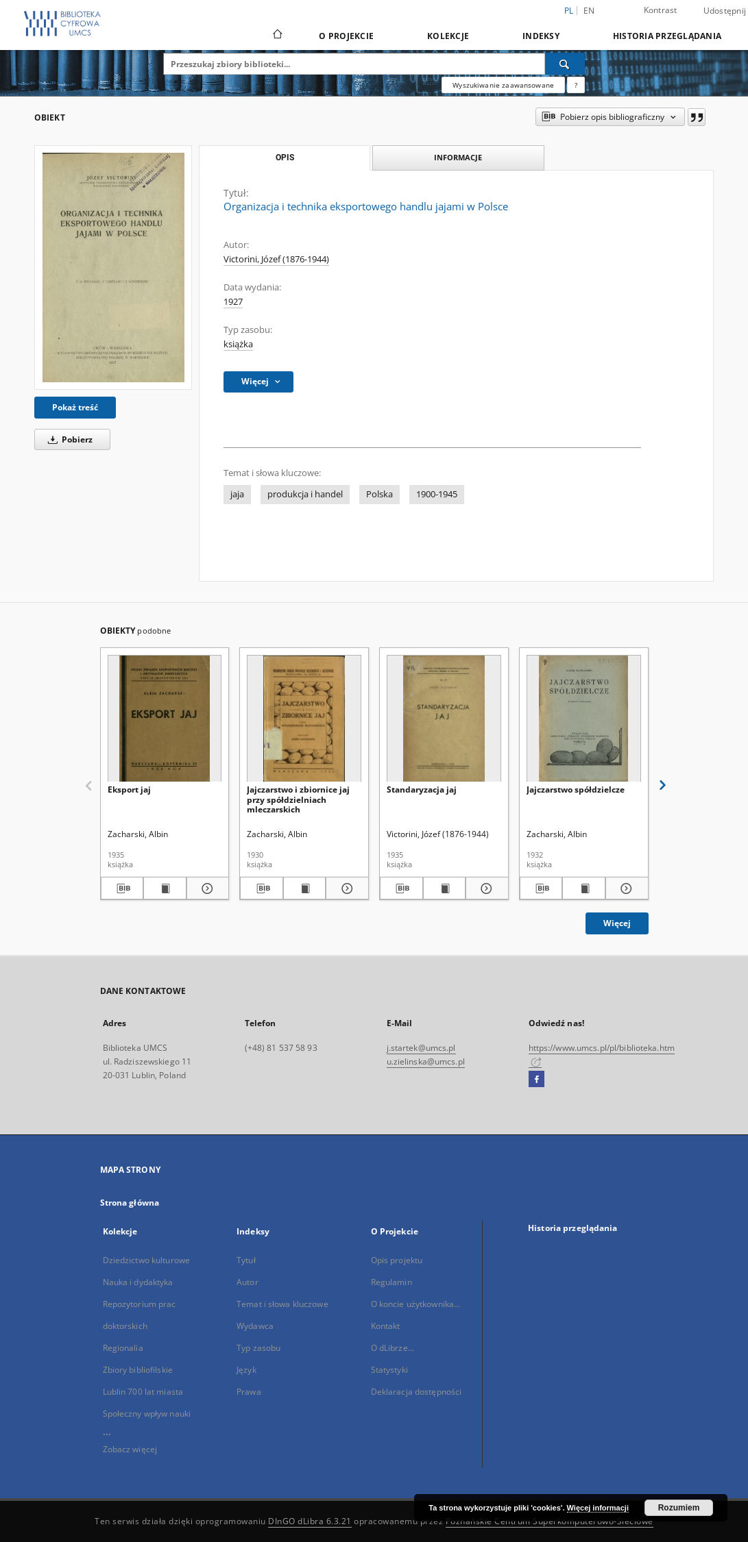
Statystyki (389, 1370)
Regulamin (391, 1282)
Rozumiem (679, 1508)
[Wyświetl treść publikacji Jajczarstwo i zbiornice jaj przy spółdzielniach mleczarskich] (305, 888)
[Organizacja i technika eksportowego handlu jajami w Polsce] (113, 267)
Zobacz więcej (130, 1449)
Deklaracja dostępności (416, 1391)
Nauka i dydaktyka (138, 1282)
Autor (247, 1282)
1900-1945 (436, 494)
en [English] (589, 10)
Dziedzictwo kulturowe (147, 1260)
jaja (237, 494)
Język (246, 1370)
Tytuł (246, 1260)
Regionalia (123, 1348)
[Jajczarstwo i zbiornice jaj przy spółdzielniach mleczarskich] (304, 719)
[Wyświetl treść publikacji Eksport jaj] (165, 888)
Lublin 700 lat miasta (143, 1391)
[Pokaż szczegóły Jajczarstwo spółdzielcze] (625, 888)
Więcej (617, 923)
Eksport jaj (129, 789)
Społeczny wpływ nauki (147, 1413)
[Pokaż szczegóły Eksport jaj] (206, 888)
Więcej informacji (598, 1508)
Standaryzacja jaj (422, 789)
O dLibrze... (392, 1348)
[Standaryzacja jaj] (443, 719)
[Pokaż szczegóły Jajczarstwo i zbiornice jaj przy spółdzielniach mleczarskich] (345, 888)
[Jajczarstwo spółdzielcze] (583, 719)
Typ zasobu (258, 1348)
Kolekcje (448, 36)
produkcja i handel (305, 494)
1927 (233, 302)
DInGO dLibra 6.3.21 (310, 1521)
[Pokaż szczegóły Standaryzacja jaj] (485, 888)
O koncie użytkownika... (416, 1304)
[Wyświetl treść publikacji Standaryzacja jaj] (445, 888)
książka (238, 344)
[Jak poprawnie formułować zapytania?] (576, 85)
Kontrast (660, 10)
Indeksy (540, 36)
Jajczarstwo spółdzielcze (576, 789)
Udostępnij (725, 10)
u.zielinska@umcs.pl (426, 1061)
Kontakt (385, 1326)
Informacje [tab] (458, 157)
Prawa (249, 1391)
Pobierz (68, 439)
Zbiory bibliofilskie (138, 1370)
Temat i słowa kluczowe (282, 1304)
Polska (379, 494)
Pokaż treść (75, 407)
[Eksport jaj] (164, 719)
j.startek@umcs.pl (421, 1048)
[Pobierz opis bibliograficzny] (122, 888)
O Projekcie (346, 36)
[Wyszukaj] (565, 64)
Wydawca (255, 1326)
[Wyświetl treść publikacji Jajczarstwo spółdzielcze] (584, 888)
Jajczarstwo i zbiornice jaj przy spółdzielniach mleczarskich (298, 799)
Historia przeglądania (667, 36)
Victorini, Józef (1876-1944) (276, 259)
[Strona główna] (276, 36)
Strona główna (130, 1202)
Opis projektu (397, 1260)
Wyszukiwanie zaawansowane (503, 85)
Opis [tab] (285, 157)
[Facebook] (536, 1079)
